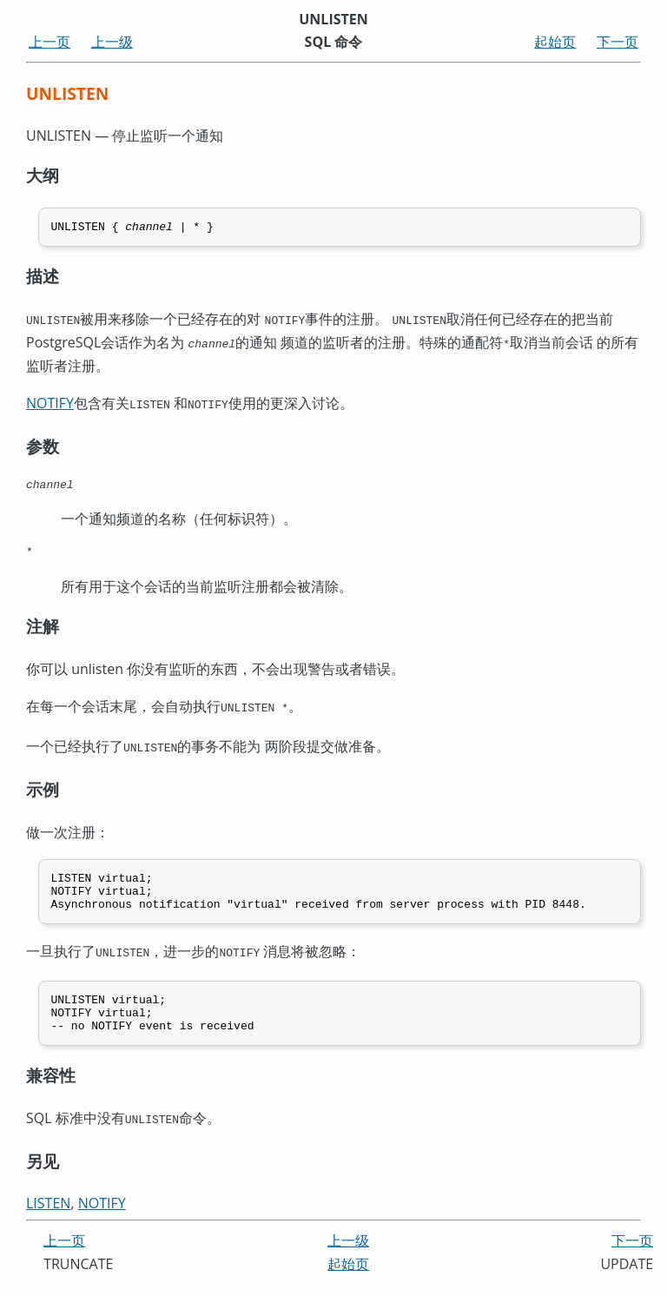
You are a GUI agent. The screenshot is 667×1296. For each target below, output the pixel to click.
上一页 (49, 41)
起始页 (555, 41)
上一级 (112, 41)
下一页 (617, 41)
